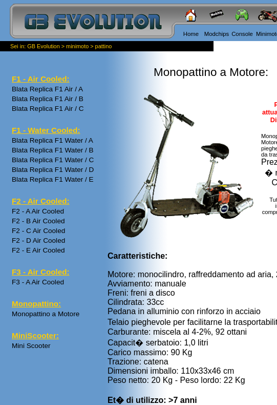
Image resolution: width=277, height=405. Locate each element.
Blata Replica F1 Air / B (47, 99)
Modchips (216, 34)
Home (191, 34)
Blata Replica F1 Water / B (53, 150)
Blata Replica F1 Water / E (53, 179)
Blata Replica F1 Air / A (47, 89)
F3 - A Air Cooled (38, 282)
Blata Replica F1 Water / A (52, 140)
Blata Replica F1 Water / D (53, 169)
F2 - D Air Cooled (38, 240)
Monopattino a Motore (45, 314)
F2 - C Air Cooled (38, 231)
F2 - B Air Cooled (38, 221)
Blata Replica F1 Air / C (48, 108)
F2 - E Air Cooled (38, 250)
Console (242, 34)
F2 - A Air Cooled (38, 211)
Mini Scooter (31, 346)
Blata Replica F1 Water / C (53, 160)
